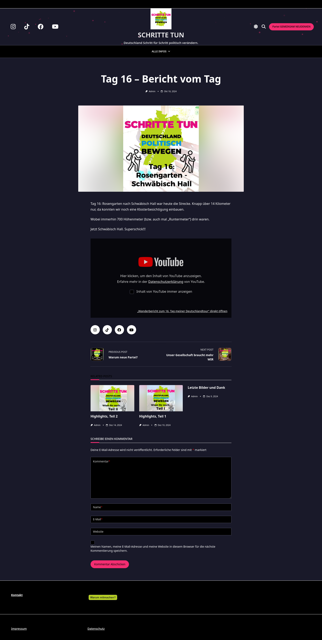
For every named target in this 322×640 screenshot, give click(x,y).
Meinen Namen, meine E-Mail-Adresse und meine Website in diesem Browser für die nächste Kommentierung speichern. (153, 549)
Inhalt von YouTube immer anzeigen (164, 291)
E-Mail (97, 519)
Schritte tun (161, 34)
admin (152, 91)
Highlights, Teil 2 (104, 416)
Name (97, 507)
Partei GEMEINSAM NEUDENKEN (291, 26)
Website (98, 531)
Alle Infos (161, 51)
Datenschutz (96, 629)
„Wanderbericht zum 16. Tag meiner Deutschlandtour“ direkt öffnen (182, 311)
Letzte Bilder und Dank (206, 387)
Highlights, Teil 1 (152, 416)
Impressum (19, 629)
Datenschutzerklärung (165, 281)
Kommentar (101, 461)
